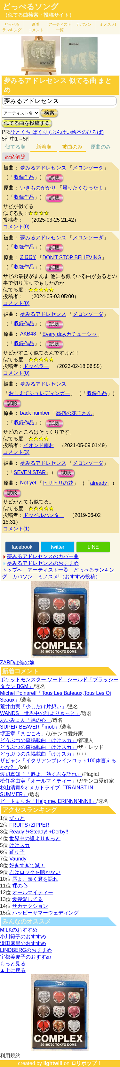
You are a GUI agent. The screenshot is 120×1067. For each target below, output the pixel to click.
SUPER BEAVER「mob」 (30, 727)
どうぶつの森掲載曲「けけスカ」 (38, 740)
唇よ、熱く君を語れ (35, 879)
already (98, 483)
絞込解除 (15, 157)
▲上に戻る (13, 970)
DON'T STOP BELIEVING (72, 257)
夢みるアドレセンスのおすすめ (43, 563)
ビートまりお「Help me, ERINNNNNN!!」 (48, 801)
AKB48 (28, 333)
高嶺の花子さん (74, 413)
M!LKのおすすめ (18, 930)
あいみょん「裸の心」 (25, 720)
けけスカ (19, 845)
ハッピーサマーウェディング (45, 912)
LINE (93, 547)
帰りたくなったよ (82, 187)
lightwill (52, 1063)
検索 (49, 112)
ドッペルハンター (43, 515)
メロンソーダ (88, 167)
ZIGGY (28, 257)
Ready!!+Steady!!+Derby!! (38, 831)
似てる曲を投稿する (27, 123)
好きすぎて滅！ (27, 865)
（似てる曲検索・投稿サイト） (38, 15)
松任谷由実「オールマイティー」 (38, 781)
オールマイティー (32, 892)
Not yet (28, 482)
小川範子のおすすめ (23, 936)
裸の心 (20, 885)
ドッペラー (36, 366)
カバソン (84, 24)
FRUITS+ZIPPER (29, 825)
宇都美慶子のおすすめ (25, 957)
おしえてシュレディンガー (39, 393)
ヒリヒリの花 (58, 483)
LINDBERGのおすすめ (26, 950)
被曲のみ (72, 147)
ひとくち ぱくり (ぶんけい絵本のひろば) (57, 132)
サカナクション (30, 906)
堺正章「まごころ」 (23, 733)
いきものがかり (38, 187)
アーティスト (59, 27)
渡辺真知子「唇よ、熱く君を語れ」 (41, 774)
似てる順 (15, 147)
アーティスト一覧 (48, 570)
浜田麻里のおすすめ (23, 943)
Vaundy (17, 858)
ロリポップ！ (86, 1063)
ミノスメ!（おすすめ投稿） (69, 576)
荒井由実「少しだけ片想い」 (33, 706)
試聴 (54, 177)
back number (35, 413)
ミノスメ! (108, 24)
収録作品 (24, 177)
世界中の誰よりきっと (34, 838)
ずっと (17, 818)
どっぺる (11, 27)
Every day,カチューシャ (70, 334)
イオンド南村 (38, 445)
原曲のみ (101, 147)
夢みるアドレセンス (43, 167)
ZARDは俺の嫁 (17, 662)
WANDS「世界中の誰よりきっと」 (40, 713)
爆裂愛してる (27, 899)
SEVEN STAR (30, 472)
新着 (36, 27)
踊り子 (17, 852)
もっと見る (13, 963)
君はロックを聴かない (34, 872)
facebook (22, 547)
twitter (58, 547)
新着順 (44, 147)
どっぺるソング (31, 7)
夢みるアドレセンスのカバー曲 (43, 556)
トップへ (12, 570)
